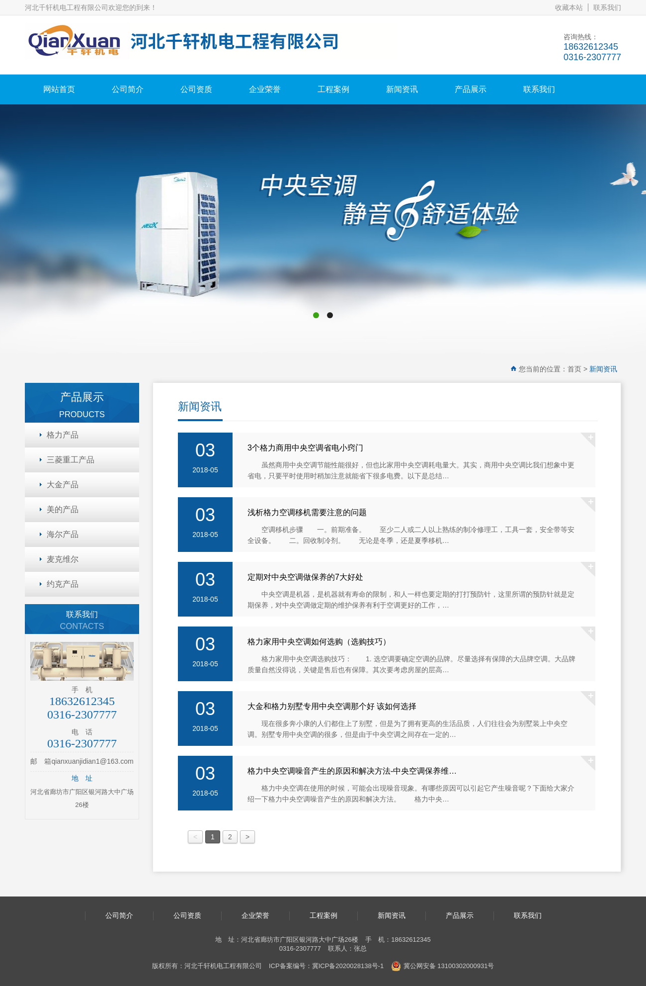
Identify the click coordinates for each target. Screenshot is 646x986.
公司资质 (196, 89)
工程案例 (333, 89)
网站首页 (59, 89)
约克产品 (63, 584)
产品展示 (470, 89)
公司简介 (128, 89)
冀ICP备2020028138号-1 (348, 966)
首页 (574, 369)
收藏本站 (569, 7)
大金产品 (63, 484)
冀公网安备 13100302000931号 (442, 966)
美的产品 (63, 509)
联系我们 (607, 7)
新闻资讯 (402, 89)
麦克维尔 (63, 559)
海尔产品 (63, 534)
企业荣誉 (265, 89)
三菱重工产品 (70, 459)
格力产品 (63, 435)
